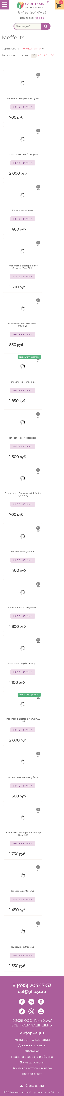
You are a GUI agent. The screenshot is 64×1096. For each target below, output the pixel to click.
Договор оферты (32, 1062)
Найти (47, 26)
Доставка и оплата (32, 1045)
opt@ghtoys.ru (32, 991)
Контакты (21, 1039)
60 (45, 55)
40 (39, 55)
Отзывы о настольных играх (31, 1068)
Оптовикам (32, 1051)
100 (52, 55)
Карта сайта (34, 1086)
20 (33, 55)
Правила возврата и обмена (32, 1057)
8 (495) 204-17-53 (32, 12)
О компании (41, 1039)
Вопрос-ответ (32, 1074)
